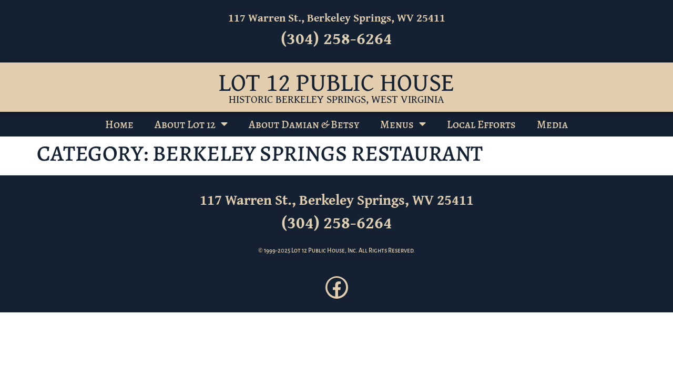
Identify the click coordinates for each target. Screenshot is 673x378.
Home (119, 124)
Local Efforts (481, 124)
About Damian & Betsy (304, 124)
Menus (403, 124)
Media (552, 124)
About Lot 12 (191, 124)
